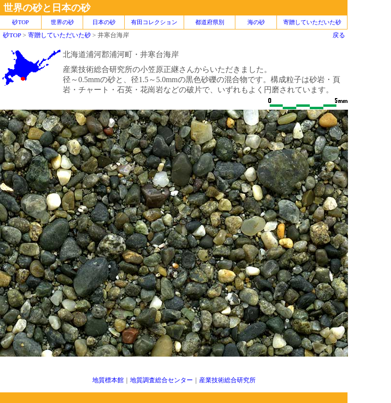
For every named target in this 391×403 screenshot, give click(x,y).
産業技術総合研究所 (227, 380)
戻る (339, 35)
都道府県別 (209, 22)
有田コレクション (154, 22)
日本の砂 (104, 22)
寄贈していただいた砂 (312, 22)
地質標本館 (108, 380)
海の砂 (256, 22)
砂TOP (12, 35)
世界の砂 (62, 22)
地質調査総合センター (161, 380)
